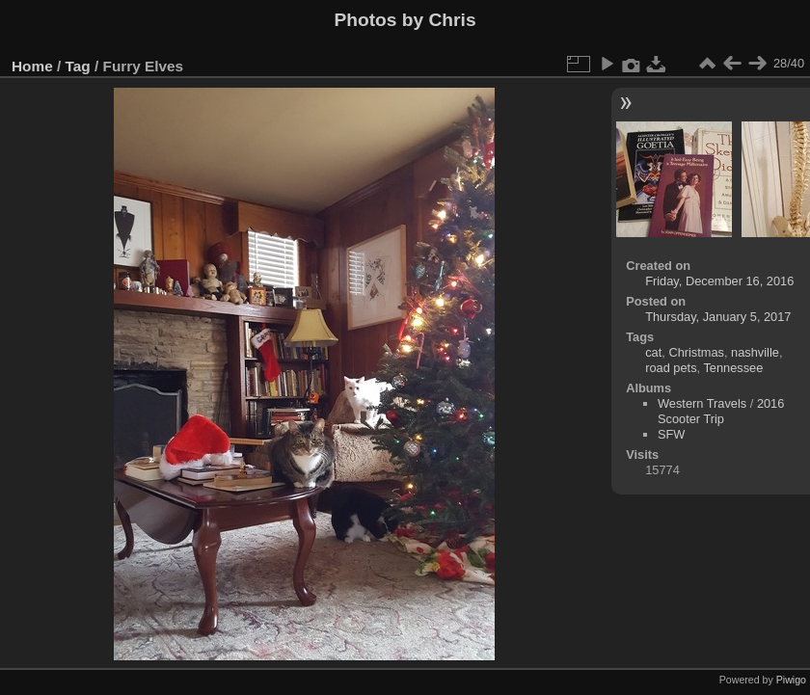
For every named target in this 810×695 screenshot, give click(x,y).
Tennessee (733, 368)
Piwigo (791, 679)
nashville (755, 352)
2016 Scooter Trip (721, 411)
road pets (670, 368)
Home (32, 66)
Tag (78, 66)
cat (653, 352)
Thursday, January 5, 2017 (718, 316)
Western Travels (702, 403)
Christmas (696, 352)
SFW (671, 434)
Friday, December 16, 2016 (719, 281)
